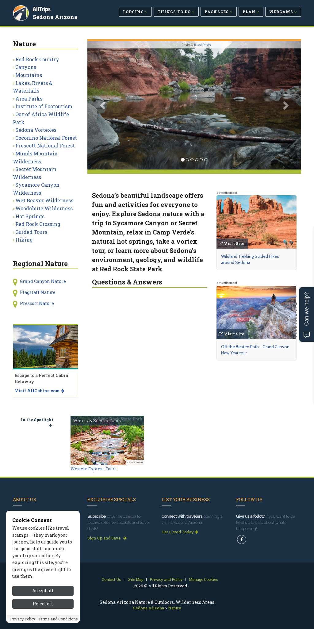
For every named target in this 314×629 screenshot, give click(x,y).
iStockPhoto (202, 44)
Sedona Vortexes (35, 130)
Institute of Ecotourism (43, 106)
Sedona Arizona (55, 16)
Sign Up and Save (107, 538)
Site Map (135, 579)
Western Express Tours (94, 468)
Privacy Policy (22, 618)
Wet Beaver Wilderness (44, 200)
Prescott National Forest (45, 145)
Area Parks (28, 98)
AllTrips (42, 8)
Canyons (25, 67)
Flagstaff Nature (38, 292)
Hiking (24, 239)
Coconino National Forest (46, 138)
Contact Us (111, 579)
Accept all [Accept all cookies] (43, 590)
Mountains (28, 75)
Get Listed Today (180, 532)
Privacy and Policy (166, 579)
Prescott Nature (37, 303)
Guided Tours (31, 232)
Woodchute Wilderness (44, 208)
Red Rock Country (37, 59)
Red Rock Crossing (37, 224)
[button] (103, 105)
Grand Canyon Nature (43, 281)
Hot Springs (29, 216)
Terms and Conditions (58, 618)
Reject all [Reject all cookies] (43, 604)
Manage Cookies (203, 579)
